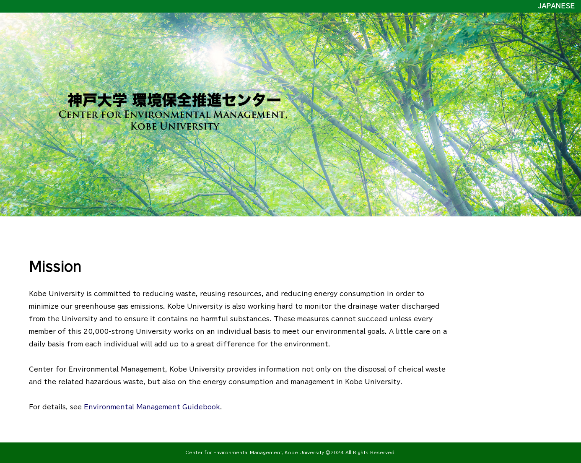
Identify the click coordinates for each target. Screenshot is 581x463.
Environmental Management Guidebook (152, 407)
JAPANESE (556, 6)
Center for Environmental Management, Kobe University (255, 452)
